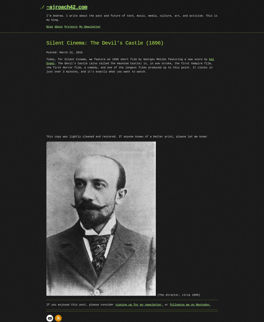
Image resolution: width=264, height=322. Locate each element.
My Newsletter (90, 27)
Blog (49, 27)
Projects (71, 27)
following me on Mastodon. (190, 304)
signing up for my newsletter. (139, 304)
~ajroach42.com (66, 7)
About (59, 27)
